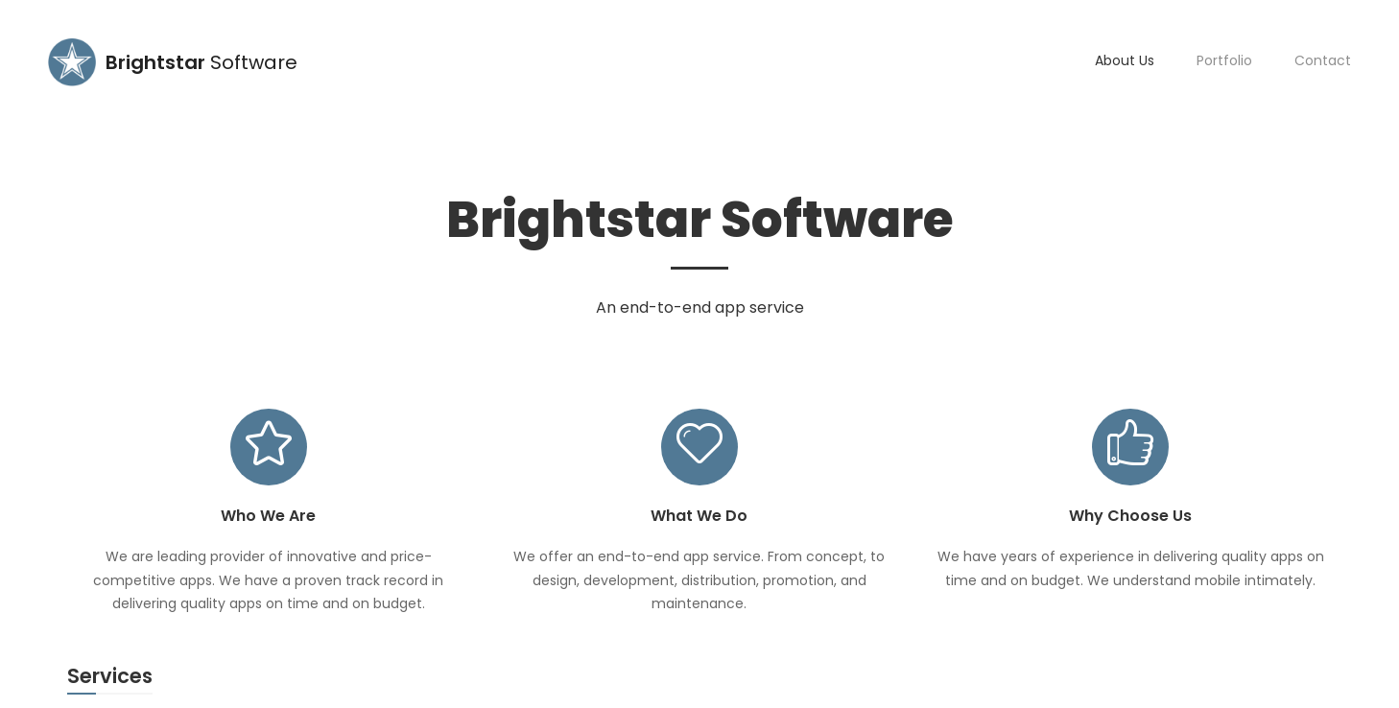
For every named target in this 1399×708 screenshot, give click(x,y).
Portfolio (1224, 60)
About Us (1124, 60)
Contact (1322, 60)
